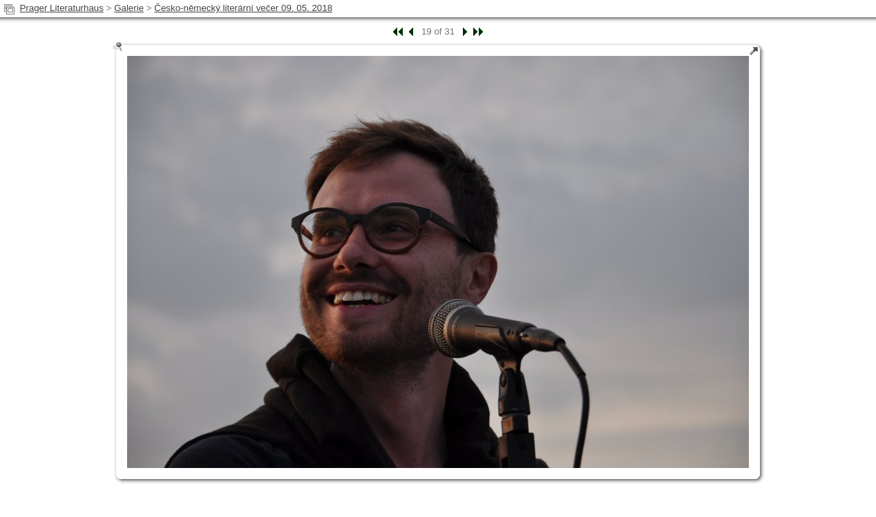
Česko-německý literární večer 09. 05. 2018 (243, 8)
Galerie (129, 8)
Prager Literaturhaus (61, 8)
